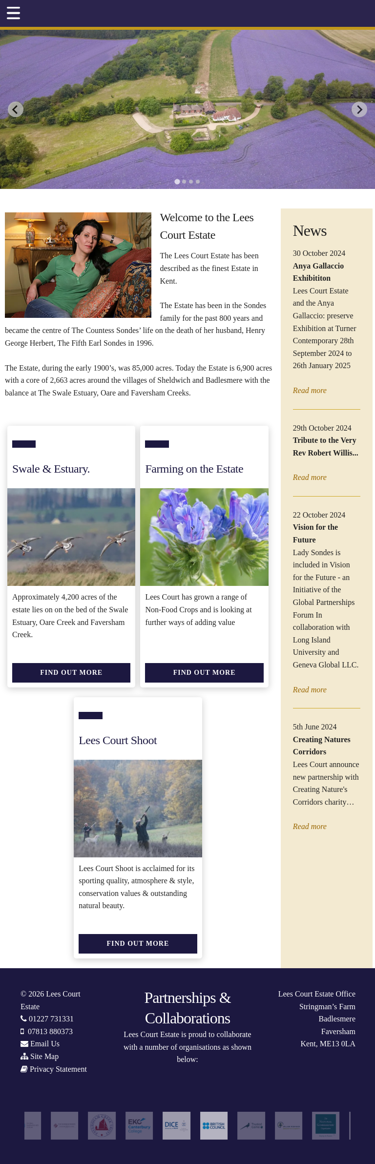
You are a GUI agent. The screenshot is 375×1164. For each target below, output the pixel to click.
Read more (310, 390)
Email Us (45, 1043)
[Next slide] (359, 109)
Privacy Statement (58, 1069)
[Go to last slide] (15, 109)
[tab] (177, 182)
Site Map (44, 1056)
